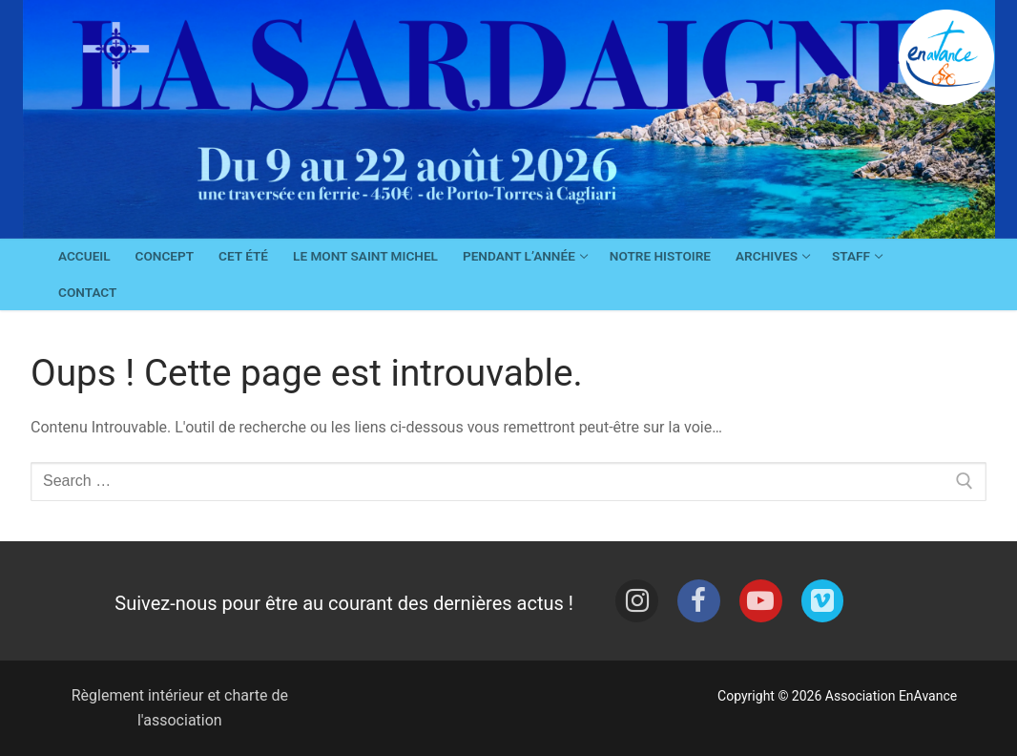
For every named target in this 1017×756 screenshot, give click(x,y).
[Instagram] (636, 600)
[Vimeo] (822, 600)
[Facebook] (698, 600)
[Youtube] (760, 600)
